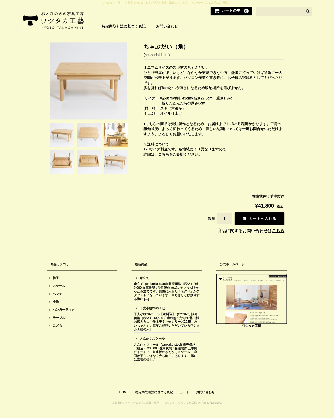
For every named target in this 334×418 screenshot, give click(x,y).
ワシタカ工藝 (251, 326)
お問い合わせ (167, 26)
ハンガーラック (64, 309)
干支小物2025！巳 (152, 308)
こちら (163, 154)
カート (184, 392)
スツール (59, 286)
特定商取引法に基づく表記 (124, 26)
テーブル (59, 318)
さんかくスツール (152, 338)
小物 (56, 302)
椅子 (56, 278)
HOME (124, 392)
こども (57, 325)
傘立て (144, 278)
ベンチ (57, 294)
